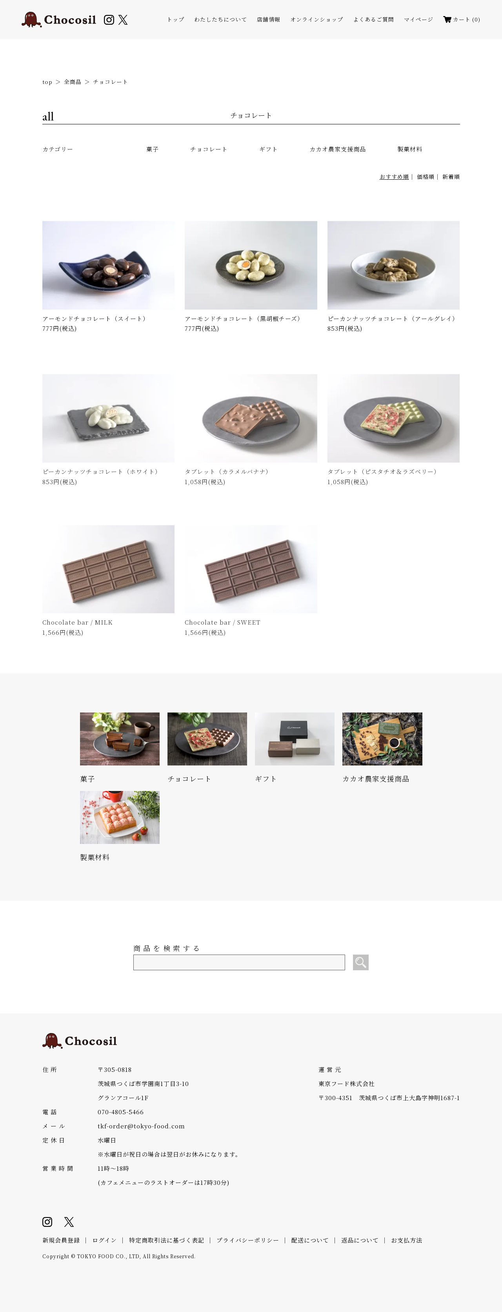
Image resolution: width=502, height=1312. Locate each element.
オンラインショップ (316, 19)
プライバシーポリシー (247, 1240)
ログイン (104, 1240)
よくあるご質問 (373, 19)
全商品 (73, 82)
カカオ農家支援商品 (337, 149)
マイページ (418, 19)
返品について (360, 1240)
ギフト (268, 149)
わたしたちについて (220, 19)
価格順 (426, 176)
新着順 (451, 176)
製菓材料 (409, 149)
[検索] (361, 962)
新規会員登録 (61, 1240)
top (47, 82)
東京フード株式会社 (346, 1083)
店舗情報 (268, 19)
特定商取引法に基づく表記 (166, 1240)
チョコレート (110, 82)
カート (461, 19)
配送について (310, 1240)
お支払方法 (406, 1240)
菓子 (152, 149)
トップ (175, 19)
